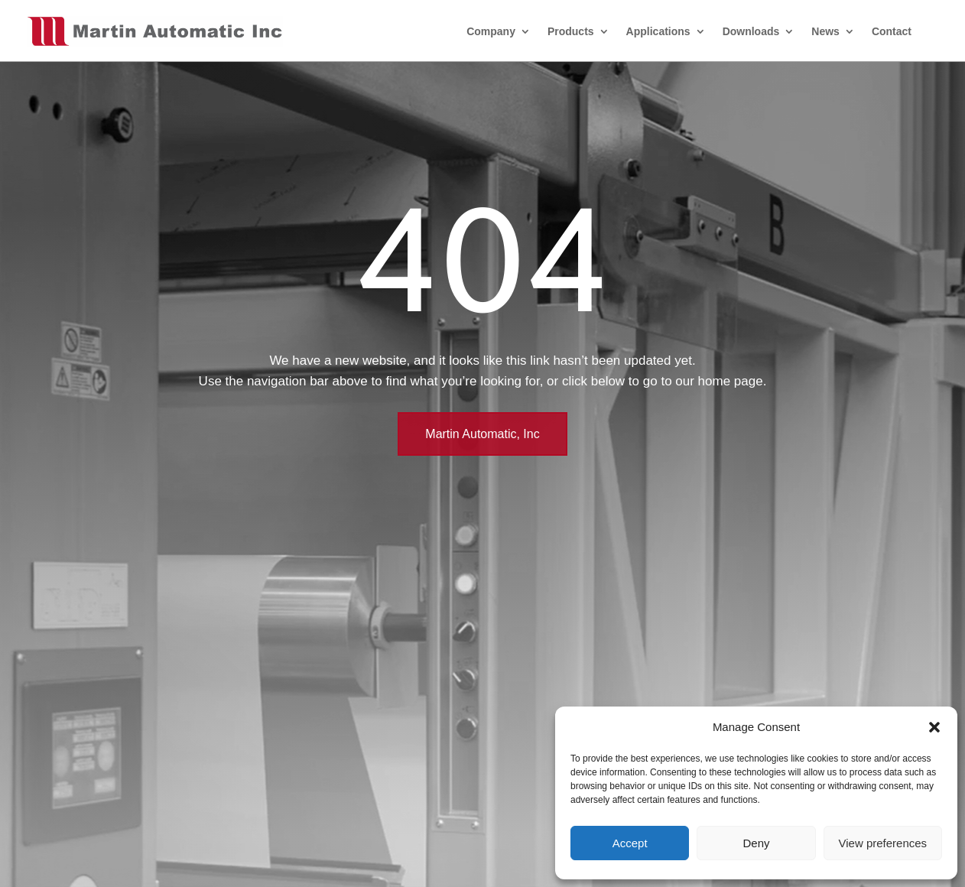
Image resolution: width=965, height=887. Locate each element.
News (825, 31)
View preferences (883, 843)
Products (570, 31)
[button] (934, 727)
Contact (891, 31)
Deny (755, 843)
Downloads (751, 31)
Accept (630, 843)
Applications (658, 31)
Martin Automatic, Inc (482, 433)
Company (490, 31)
